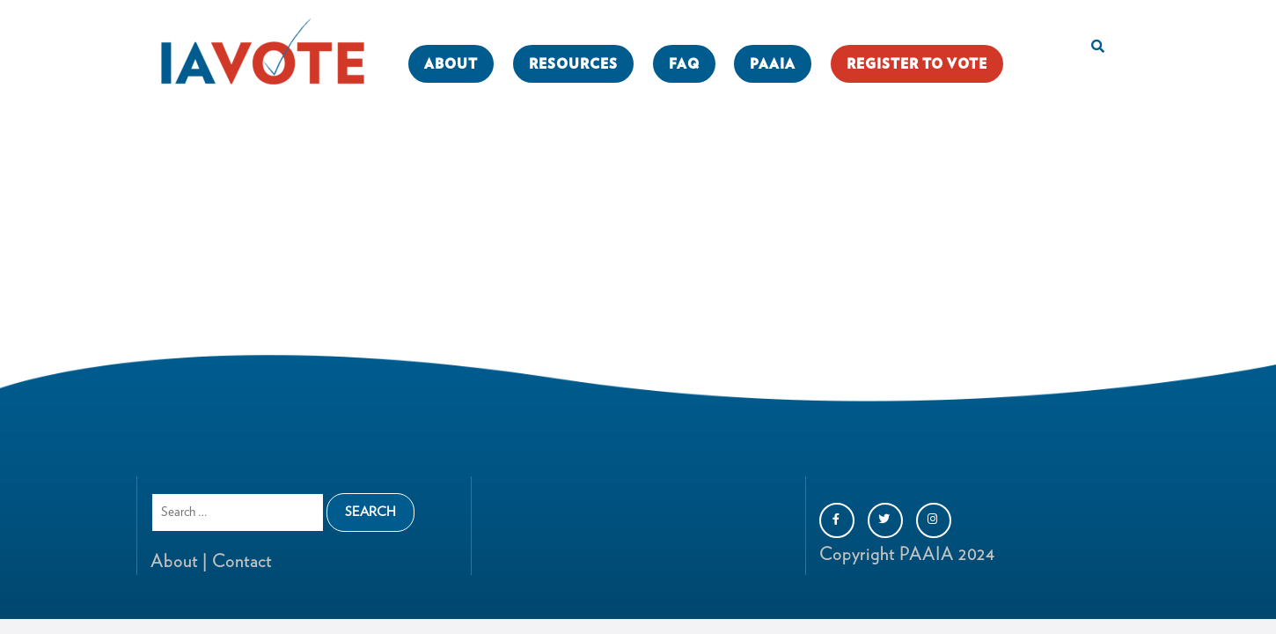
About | (179, 562)
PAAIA (773, 64)
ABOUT (451, 64)
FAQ (684, 64)
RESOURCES (573, 64)
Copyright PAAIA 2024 (906, 555)
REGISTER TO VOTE (917, 64)
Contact (240, 562)
